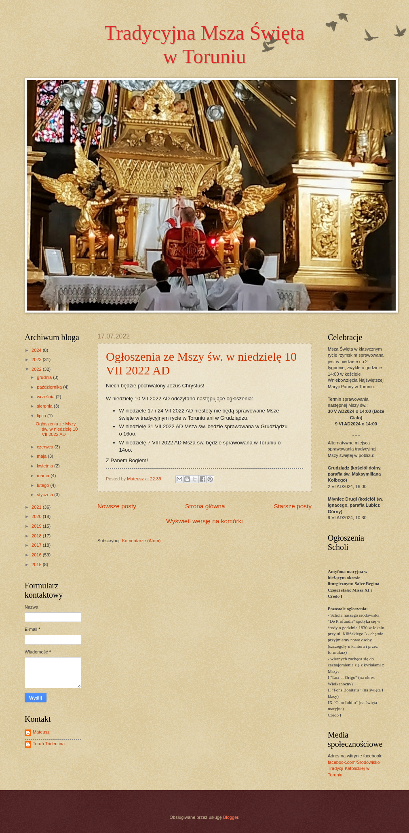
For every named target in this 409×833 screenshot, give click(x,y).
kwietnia (45, 465)
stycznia (45, 494)
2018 (37, 535)
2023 (37, 359)
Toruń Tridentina (49, 743)
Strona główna (205, 506)
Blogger (230, 817)
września (46, 396)
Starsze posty (293, 506)
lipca (42, 415)
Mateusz (41, 731)
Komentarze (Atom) (141, 540)
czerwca (46, 446)
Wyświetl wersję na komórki (204, 521)
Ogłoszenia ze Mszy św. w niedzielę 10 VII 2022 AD (57, 429)
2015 (37, 564)
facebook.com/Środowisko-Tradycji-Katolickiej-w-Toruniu (354, 768)
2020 (37, 516)
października (50, 387)
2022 (37, 369)
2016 (37, 554)
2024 (37, 350)
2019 (37, 526)
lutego (43, 485)
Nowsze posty (116, 506)
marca (44, 475)
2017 (37, 545)
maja (42, 456)
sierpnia (45, 406)
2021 (37, 507)
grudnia (45, 377)
